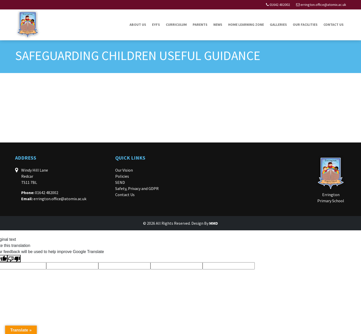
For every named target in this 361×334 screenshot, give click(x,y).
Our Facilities (305, 24)
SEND (120, 182)
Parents (200, 24)
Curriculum (176, 24)
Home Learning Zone (246, 24)
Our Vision (124, 170)
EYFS (156, 24)
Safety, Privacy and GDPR (137, 188)
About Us (138, 24)
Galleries (278, 24)
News (217, 24)
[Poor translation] (14, 258)
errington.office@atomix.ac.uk (323, 4)
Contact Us (333, 24)
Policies (122, 176)
